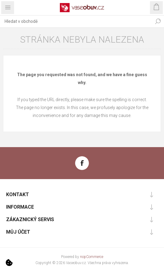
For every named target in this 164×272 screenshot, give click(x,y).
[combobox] (76, 21)
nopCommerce (91, 257)
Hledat (158, 21)
